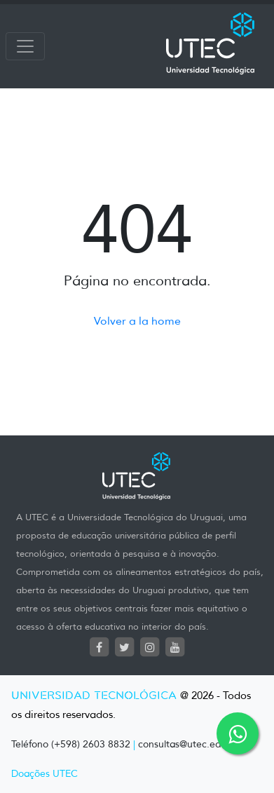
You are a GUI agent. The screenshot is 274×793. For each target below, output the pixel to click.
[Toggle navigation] (25, 46)
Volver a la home (137, 320)
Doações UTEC (44, 774)
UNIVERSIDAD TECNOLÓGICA (94, 696)
